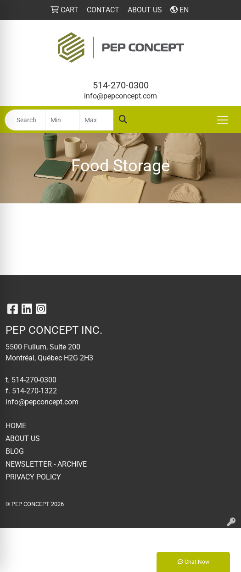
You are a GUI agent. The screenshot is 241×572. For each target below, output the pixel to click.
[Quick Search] (25, 120)
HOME (16, 425)
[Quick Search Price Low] (62, 120)
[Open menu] (222, 120)
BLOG (15, 451)
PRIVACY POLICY (33, 477)
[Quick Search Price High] (96, 120)
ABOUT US (23, 438)
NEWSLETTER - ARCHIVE (46, 464)
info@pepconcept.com (120, 96)
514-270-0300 (121, 85)
